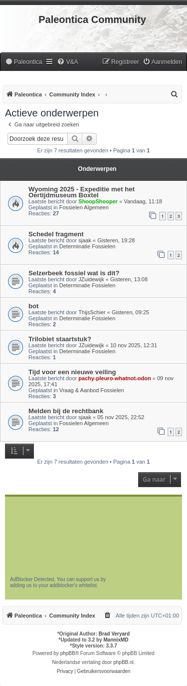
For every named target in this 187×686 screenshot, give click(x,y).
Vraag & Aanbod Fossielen (91, 390)
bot (33, 306)
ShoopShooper (98, 201)
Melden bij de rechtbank (65, 411)
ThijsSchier (91, 312)
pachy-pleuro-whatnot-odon (114, 378)
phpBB (67, 653)
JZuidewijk (91, 279)
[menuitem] (23, 62)
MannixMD (116, 640)
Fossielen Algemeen (84, 207)
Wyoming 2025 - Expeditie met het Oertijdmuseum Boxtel (81, 192)
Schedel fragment (56, 234)
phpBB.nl (123, 662)
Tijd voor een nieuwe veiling (72, 372)
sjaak (84, 240)
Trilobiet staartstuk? (59, 339)
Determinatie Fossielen (87, 246)
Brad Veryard (114, 634)
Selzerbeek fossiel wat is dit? (74, 273)
